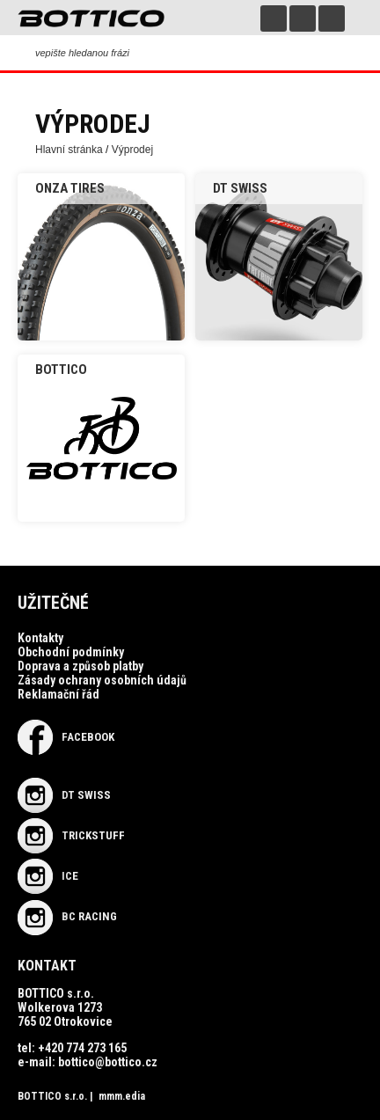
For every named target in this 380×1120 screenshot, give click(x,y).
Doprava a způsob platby (80, 666)
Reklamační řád (58, 694)
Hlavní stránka (69, 149)
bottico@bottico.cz (107, 1062)
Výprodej (132, 149)
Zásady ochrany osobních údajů (102, 680)
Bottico (61, 369)
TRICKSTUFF (71, 835)
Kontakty (40, 638)
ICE (48, 875)
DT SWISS (240, 188)
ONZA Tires (70, 188)
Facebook (66, 736)
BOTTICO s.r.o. (52, 1096)
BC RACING (67, 916)
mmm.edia (122, 1096)
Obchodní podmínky (71, 652)
